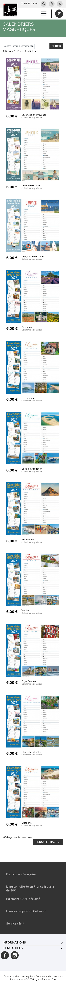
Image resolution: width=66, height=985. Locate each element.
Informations (14, 942)
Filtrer (56, 46)
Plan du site (16, 979)
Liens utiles (13, 948)
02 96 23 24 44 (29, 4)
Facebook (5, 955)
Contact (8, 977)
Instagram (15, 955)
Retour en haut (48, 842)
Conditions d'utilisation (48, 977)
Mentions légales (24, 977)
